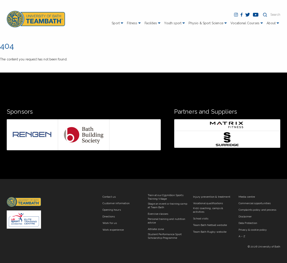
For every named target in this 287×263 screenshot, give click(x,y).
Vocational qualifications (208, 203)
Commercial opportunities (255, 203)
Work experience (113, 229)
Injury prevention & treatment (211, 196)
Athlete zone (156, 229)
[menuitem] (118, 25)
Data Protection (248, 223)
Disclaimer (245, 216)
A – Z (242, 236)
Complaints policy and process (257, 209)
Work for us (109, 223)
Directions (108, 216)
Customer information (116, 203)
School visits (200, 218)
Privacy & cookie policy (253, 229)
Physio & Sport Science (206, 23)
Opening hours (111, 209)
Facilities (151, 23)
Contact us (109, 196)
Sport (116, 23)
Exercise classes (158, 213)
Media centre (247, 196)
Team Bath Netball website (210, 225)
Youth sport (172, 23)
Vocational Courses (244, 23)
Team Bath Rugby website (209, 231)
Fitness (132, 23)
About (271, 23)
